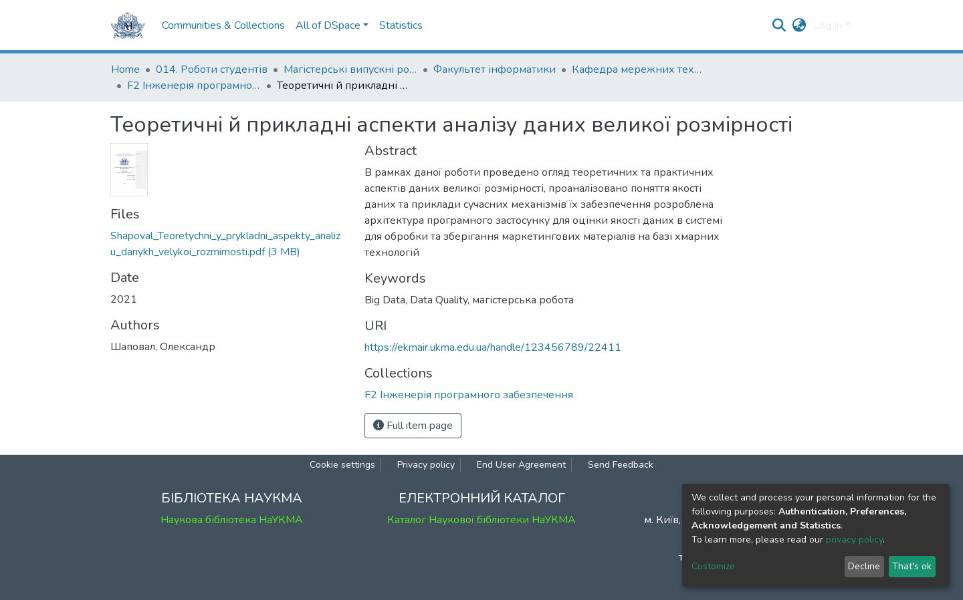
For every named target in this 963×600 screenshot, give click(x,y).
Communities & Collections (223, 25)
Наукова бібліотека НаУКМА (231, 519)
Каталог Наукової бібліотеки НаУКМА (481, 519)
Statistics (401, 25)
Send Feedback (620, 464)
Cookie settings (342, 464)
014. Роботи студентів (212, 69)
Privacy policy (426, 464)
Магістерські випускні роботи (350, 69)
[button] (799, 25)
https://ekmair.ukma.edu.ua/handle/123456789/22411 (492, 347)
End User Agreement (521, 464)
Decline (864, 566)
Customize (713, 566)
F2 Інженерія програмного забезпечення (194, 85)
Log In (827, 25)
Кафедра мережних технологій (639, 69)
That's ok (912, 566)
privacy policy (854, 539)
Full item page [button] (413, 425)
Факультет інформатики (494, 69)
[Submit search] (779, 25)
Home (125, 69)
